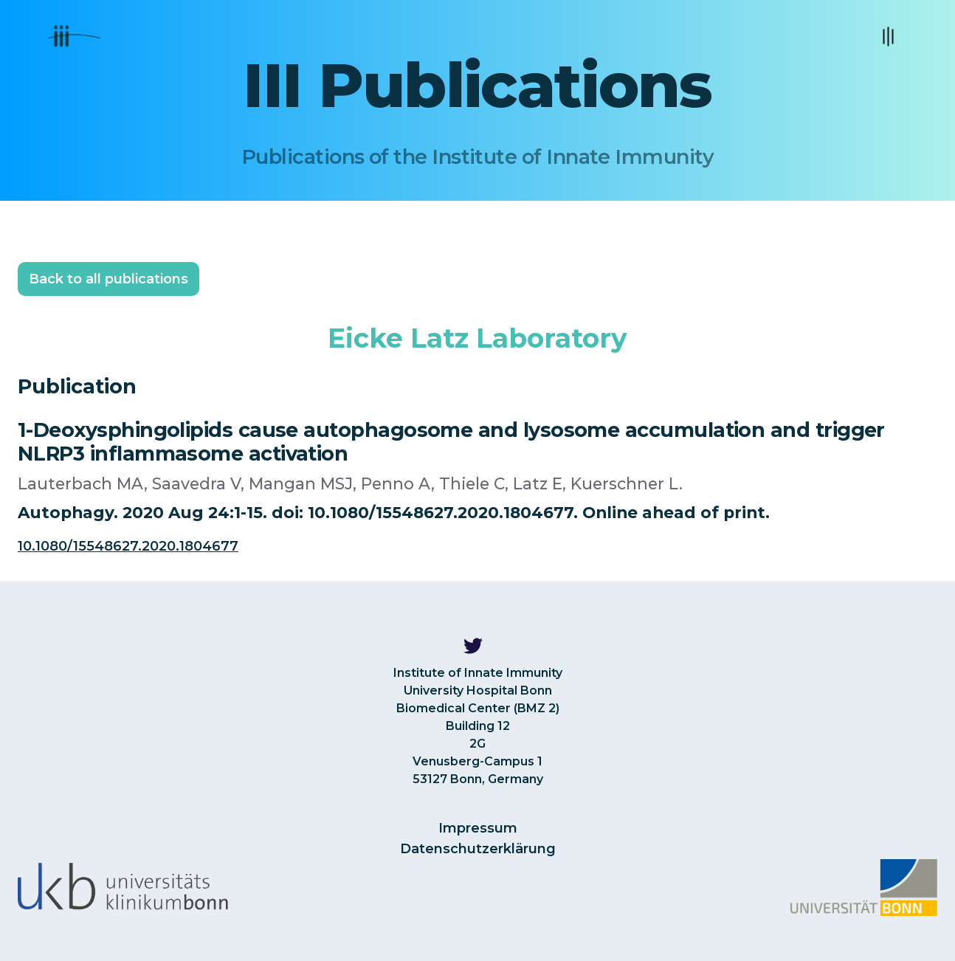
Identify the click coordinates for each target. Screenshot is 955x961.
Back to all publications (108, 279)
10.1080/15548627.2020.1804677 (128, 546)
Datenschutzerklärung (478, 849)
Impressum (477, 828)
